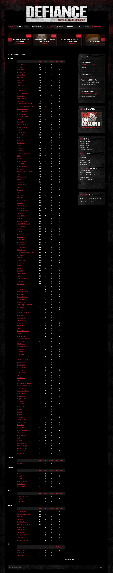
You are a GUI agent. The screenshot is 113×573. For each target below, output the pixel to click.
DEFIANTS (49, 27)
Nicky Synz (20, 284)
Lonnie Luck (21, 213)
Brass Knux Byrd (22, 446)
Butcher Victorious (22, 109)
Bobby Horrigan (22, 279)
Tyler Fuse (20, 91)
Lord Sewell (20, 258)
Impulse (19, 276)
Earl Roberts (21, 378)
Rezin (18, 138)
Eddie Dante (21, 484)
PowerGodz (20, 463)
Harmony (20, 271)
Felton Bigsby (21, 250)
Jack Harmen (21, 226)
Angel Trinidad (21, 161)
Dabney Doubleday (23, 312)
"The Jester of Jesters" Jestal (26, 252)
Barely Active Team (23, 540)
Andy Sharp (20, 255)
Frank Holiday (21, 273)
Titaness (19, 83)
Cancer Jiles (21, 260)
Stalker (19, 234)
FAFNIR (19, 440)
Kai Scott (19, 232)
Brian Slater (20, 553)
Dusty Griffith (21, 216)
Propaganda (37, 27)
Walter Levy (20, 417)
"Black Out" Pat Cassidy (24, 104)
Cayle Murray (21, 132)
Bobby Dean (21, 396)
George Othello (21, 420)
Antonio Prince (21, 404)
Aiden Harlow (21, 433)
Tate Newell (20, 401)
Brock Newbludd (22, 111)
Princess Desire (22, 310)
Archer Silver (21, 239)
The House (20, 532)
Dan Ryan (20, 101)
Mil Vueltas (20, 158)
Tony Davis (20, 349)
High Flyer (20, 190)
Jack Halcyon (21, 357)
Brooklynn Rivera (22, 292)
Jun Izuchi (20, 237)
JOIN (78, 27)
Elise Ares (20, 80)
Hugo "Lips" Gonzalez (24, 383)
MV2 (18, 375)
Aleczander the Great (23, 224)
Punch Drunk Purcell (23, 153)
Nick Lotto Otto (21, 367)
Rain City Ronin (22, 522)
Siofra (18, 473)
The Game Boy (21, 320)
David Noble (21, 294)
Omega (19, 333)
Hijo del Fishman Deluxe (24, 386)
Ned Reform (21, 143)
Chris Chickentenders (23, 430)
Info (27, 27)
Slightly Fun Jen (22, 448)
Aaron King (20, 203)
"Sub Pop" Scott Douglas (25, 106)
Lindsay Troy (21, 75)
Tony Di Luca (21, 318)
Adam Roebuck (22, 373)
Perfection (20, 281)
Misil (18, 438)
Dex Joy (19, 67)
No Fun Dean (21, 454)
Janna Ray (20, 289)
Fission (19, 328)
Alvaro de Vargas (22, 124)
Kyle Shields (21, 344)
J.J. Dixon (20, 148)
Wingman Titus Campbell (25, 171)
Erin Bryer (20, 427)
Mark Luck (20, 326)
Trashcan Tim (21, 299)
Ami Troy (19, 479)
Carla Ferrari (21, 550)
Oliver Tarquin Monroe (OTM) (26, 305)
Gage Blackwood (22, 117)
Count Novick (21, 323)
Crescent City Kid (22, 221)
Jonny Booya (21, 200)
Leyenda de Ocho (22, 359)
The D (19, 119)
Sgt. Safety (20, 263)
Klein (18, 192)
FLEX (18, 174)
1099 (18, 380)
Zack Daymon (21, 185)
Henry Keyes (21, 88)
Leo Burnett (20, 195)
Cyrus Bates (21, 245)
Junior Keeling (21, 422)
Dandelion (20, 315)
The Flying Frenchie (23, 339)
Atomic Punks (21, 527)
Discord (70, 27)
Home (10, 27)
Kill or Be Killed (21, 530)
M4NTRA (20, 517)
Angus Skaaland (22, 481)
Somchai (19, 414)
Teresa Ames (21, 307)
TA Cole (19, 130)
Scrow (19, 179)
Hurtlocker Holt (21, 451)
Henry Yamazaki (22, 114)
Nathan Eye (20, 122)
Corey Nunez (21, 341)
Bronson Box (21, 72)
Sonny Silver (21, 476)
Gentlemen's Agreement (24, 524)
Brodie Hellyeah (22, 435)
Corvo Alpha (21, 164)
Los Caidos (20, 538)
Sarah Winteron (22, 346)
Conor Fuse (20, 85)
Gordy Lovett (21, 336)
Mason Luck (21, 96)
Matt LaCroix (21, 182)
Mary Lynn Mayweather (24, 499)
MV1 (18, 187)
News (19, 27)
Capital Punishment (23, 496)
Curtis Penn (20, 140)
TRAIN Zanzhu (21, 388)
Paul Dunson (21, 354)
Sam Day (20, 501)
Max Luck (20, 77)
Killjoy (18, 156)
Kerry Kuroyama (22, 93)
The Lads (20, 519)
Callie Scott (20, 425)
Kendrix (19, 145)
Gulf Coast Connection (24, 514)
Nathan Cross (21, 406)
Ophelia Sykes (21, 443)
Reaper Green (21, 399)
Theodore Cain (21, 205)
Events (60, 27)
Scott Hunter (21, 302)
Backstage (96, 27)
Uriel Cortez (20, 70)
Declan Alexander (22, 127)
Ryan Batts (20, 169)
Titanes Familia (21, 511)
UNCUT (99, 127)
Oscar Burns (21, 64)
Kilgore (19, 268)
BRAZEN (93, 127)
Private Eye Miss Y (23, 391)
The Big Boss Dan (22, 211)
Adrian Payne (21, 352)
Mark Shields (21, 555)
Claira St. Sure (21, 177)
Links (86, 27)
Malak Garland (21, 98)
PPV (87, 127)
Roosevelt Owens (22, 297)
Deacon (19, 218)
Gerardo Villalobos (23, 331)
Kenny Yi (19, 409)
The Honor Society (23, 535)
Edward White (21, 242)
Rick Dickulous (21, 229)
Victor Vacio (20, 198)
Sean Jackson (21, 362)
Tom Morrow (21, 486)
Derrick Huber (21, 370)
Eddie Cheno (21, 393)
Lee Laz (19, 412)
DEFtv (83, 127)
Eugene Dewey (21, 135)
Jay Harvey (20, 151)
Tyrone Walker (21, 247)
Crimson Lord (21, 208)
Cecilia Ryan (21, 365)
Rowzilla (19, 265)
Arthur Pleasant (22, 166)
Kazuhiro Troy (21, 286)
